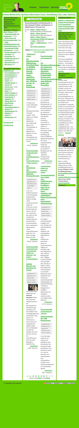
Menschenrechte (10, 62)
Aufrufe (47, 378)
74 (41, 376)
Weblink (7, 113)
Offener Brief (9, 101)
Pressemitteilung (10, 73)
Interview (8, 89)
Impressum (71, 14)
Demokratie (8, 56)
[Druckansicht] (8, 122)
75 (44, 376)
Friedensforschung (11, 58)
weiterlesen (34, 143)
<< (30, 376)
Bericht (7, 79)
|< (27, 376)
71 (33, 376)
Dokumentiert (9, 117)
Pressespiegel (9, 77)
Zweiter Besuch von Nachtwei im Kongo (31, 267)
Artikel (7, 81)
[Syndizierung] (8, 125)
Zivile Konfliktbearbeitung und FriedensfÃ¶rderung (11, 44)
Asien (33, 41)
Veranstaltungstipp (11, 107)
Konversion (8, 60)
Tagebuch (8, 99)
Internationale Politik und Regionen (42, 39)
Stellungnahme (10, 111)
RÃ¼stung (8, 64)
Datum (39, 378)
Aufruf (7, 115)
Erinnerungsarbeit (11, 52)
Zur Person (25, 14)
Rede (6, 91)
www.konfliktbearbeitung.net (67, 173)
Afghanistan (31, 54)
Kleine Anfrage (9, 95)
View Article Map (35, 19)
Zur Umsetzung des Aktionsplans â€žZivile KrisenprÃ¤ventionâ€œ (35, 171)
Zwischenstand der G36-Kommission (47, 318)
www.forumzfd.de (64, 183)
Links (60, 14)
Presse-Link (9, 87)
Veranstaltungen (51, 14)
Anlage (61, 71)
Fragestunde (9, 97)
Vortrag (7, 109)
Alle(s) (32, 29)
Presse (43, 14)
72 (36, 376)
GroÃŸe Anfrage (10, 93)
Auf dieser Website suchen (11, 14)
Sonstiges (8, 54)
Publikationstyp (8, 71)
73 (38, 376)
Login (65, 14)
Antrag (7, 85)
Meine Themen (35, 14)
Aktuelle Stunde (10, 83)
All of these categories (37, 46)
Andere (43, 52)
